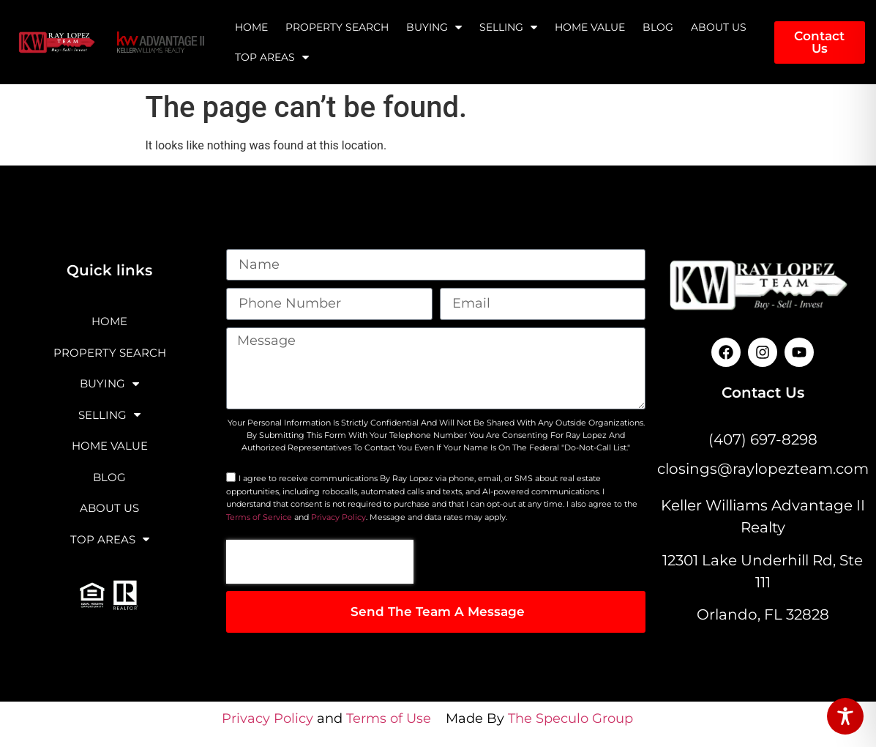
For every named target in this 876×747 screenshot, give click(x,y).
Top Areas (272, 57)
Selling (508, 27)
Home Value (590, 27)
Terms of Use (388, 718)
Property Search (337, 27)
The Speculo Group (570, 718)
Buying (434, 27)
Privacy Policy (338, 517)
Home (251, 27)
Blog (658, 27)
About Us (718, 27)
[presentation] (319, 562)
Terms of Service (259, 517)
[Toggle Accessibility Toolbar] (845, 716)
